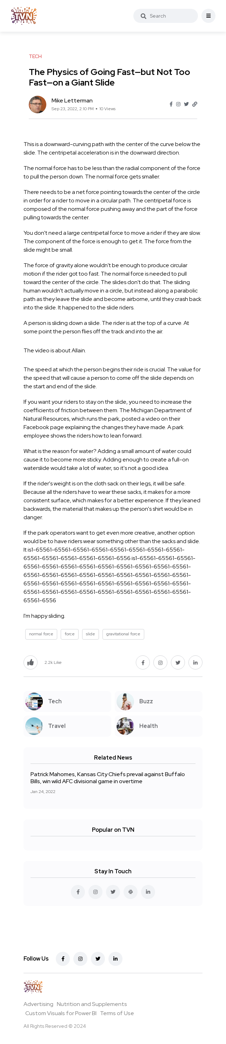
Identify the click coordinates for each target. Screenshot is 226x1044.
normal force (41, 634)
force (70, 634)
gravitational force (123, 634)
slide (90, 634)
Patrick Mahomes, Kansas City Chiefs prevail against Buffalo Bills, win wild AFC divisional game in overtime (108, 778)
